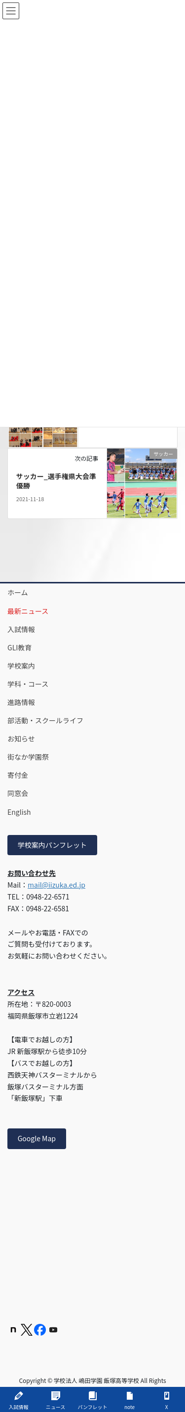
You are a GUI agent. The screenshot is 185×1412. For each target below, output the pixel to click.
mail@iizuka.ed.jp (56, 885)
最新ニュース (27, 611)
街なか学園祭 (28, 757)
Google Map (37, 1138)
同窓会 (17, 793)
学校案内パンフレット (52, 845)
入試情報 (21, 629)
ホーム (17, 592)
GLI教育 (19, 647)
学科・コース (27, 684)
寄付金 (17, 775)
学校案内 (21, 666)
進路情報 (21, 702)
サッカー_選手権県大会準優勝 (56, 481)
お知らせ (21, 738)
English (19, 812)
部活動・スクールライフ (45, 720)
